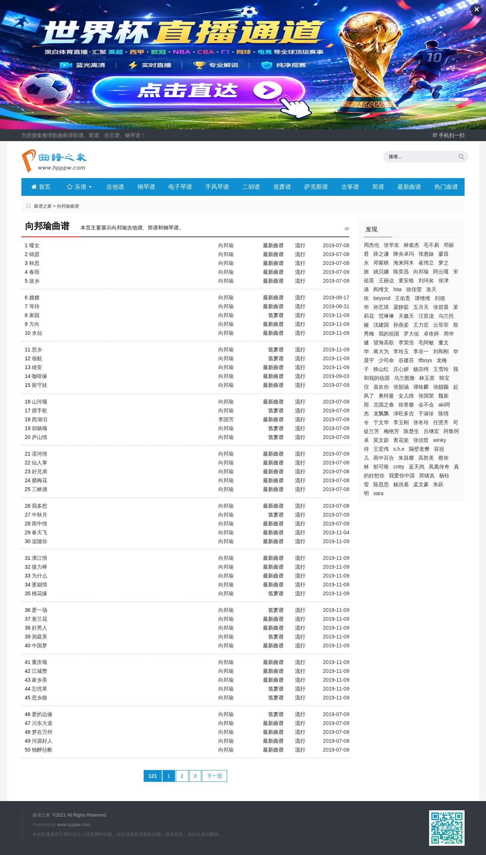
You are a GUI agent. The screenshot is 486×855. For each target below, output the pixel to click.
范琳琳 (386, 316)
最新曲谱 (409, 187)
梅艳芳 (391, 431)
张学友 (391, 245)
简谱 (378, 187)
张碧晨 (441, 307)
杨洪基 (401, 484)
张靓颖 (441, 387)
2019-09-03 (336, 376)
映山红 (381, 369)
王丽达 (386, 280)
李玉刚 (401, 422)
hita (397, 289)
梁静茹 (401, 307)
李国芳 (226, 419)
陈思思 (381, 484)
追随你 (39, 541)
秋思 (34, 263)
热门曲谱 (446, 187)
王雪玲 (441, 369)
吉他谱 (115, 187)
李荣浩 (406, 342)
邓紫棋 (381, 263)
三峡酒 (39, 489)
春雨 (34, 272)
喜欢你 (381, 387)
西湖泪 (39, 419)
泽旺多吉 (403, 413)
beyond (381, 298)
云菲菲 (441, 325)
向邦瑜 (421, 272)
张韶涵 (401, 387)
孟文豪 (421, 484)
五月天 (421, 307)
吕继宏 (431, 431)
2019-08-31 (336, 306)
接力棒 (39, 567)
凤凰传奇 (439, 467)
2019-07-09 (336, 272)
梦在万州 (42, 732)
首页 (41, 187)
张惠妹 (426, 254)
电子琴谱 (180, 187)
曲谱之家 (43, 206)
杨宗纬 (421, 369)
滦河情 (39, 454)
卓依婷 (431, 334)
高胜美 (426, 458)
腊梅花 (39, 480)
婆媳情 (39, 584)
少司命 (386, 360)
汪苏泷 (426, 316)
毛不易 (431, 245)
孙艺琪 (381, 307)
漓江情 (39, 558)
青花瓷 (401, 440)
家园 (34, 315)
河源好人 (42, 741)
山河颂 (39, 402)
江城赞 (39, 671)
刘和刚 (441, 351)
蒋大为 (381, 351)
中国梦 (39, 645)
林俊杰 (411, 245)
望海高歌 (383, 342)
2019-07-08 (336, 245)
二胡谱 (251, 187)
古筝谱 (350, 187)
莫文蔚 (381, 440)
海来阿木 (403, 263)
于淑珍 (426, 413)
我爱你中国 (402, 475)
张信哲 (421, 440)
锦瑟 (34, 254)
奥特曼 (386, 396)
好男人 (39, 628)
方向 (34, 324)
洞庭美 (39, 637)
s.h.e (398, 449)
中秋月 (39, 515)
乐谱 (80, 187)
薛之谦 (381, 254)
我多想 (39, 506)
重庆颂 (39, 662)
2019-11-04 (336, 532)
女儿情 (406, 396)
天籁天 (406, 316)
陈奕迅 (401, 272)
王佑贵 (402, 298)
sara (378, 493)
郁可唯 (381, 467)
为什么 (39, 576)
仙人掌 (39, 463)
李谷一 (421, 351)
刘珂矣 (426, 280)
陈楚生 (411, 431)
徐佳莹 (414, 289)
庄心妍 (401, 369)
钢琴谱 (146, 187)
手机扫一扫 (448, 135)
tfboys (425, 360)
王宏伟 (381, 449)
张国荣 (426, 396)
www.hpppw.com (73, 824)
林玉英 (427, 378)
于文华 (381, 422)
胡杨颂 (39, 428)
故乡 (34, 281)
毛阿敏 (426, 342)
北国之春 (383, 405)
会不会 (426, 405)
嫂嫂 (34, 297)
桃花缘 (39, 593)
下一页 (214, 776)
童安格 (406, 280)
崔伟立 (426, 263)
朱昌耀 (406, 458)
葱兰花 (39, 619)
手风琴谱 (217, 187)
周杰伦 (371, 245)
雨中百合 (383, 458)
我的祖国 (389, 334)
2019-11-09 (336, 315)
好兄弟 (39, 471)
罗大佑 (411, 334)
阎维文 (381, 289)
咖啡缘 (39, 376)
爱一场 (39, 610)
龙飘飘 (381, 413)
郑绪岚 (427, 475)
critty (398, 467)
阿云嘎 (441, 272)
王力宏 (421, 325)
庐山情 (39, 437)
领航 (37, 358)
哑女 (34, 245)
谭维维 (422, 298)
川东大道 (42, 723)
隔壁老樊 (419, 449)
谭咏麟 (421, 387)
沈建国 (381, 325)
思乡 (37, 349)
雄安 (37, 367)
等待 (34, 306)
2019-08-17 (336, 297)
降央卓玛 (403, 254)
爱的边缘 (42, 714)
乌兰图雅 (404, 378)
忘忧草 (39, 689)
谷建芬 (406, 360)
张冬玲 (421, 422)
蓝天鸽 (416, 467)
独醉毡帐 (42, 750)
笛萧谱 (282, 187)
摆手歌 (39, 410)
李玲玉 (401, 351)
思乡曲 (39, 698)
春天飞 (39, 532)
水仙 (37, 333)
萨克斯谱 (316, 187)
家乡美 (39, 680)
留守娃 (39, 385)
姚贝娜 (381, 272)
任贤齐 (441, 422)
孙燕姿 (401, 325)
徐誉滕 (406, 405)
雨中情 (39, 524)
